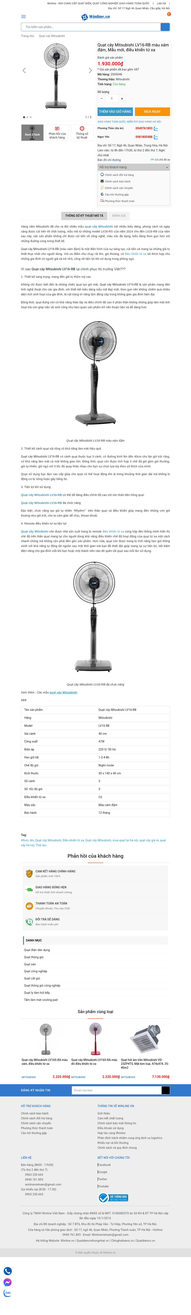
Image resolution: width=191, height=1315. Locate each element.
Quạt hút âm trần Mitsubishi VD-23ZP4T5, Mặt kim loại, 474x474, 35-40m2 (145, 1076)
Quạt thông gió (33, 957)
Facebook (104, 1181)
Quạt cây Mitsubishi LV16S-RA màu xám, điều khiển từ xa (45, 1074)
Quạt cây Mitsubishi (52, 36)
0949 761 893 (34, 1196)
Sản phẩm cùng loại (95, 1011)
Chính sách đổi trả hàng (119, 174)
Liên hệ (161, 3)
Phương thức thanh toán (119, 201)
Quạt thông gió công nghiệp (42, 985)
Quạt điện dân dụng (37, 950)
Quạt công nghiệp (35, 971)
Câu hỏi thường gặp (117, 194)
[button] (24, 117)
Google (102, 1189)
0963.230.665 (34, 1211)
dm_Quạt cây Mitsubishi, (46, 840)
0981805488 (143, 136)
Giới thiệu (104, 1130)
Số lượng (103, 92)
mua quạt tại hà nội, (126, 840)
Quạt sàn (30, 964)
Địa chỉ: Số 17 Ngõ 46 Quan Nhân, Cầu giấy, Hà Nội (139, 8)
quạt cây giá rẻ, (149, 840)
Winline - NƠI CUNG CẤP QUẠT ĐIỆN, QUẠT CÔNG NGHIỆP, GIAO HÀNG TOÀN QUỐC (98, 3)
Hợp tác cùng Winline (111, 1149)
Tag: (24, 835)
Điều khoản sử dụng (111, 1144)
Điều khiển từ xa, (74, 840)
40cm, (25, 840)
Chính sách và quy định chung (117, 1164)
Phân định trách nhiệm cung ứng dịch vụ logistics (130, 1154)
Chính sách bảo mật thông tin (117, 1140)
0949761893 (143, 128)
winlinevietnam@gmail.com (43, 1201)
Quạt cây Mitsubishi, (98, 840)
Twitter (102, 1196)
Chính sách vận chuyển (119, 188)
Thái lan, (41, 845)
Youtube (103, 1203)
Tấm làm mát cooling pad (41, 999)
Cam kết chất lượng (110, 1135)
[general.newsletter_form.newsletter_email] (117, 1107)
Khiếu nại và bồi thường (113, 1159)
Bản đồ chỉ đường (109, 160)
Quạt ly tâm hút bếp (37, 992)
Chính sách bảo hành (118, 181)
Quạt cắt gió (32, 978)
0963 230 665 (34, 1191)
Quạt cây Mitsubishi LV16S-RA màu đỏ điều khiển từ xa (94, 1074)
